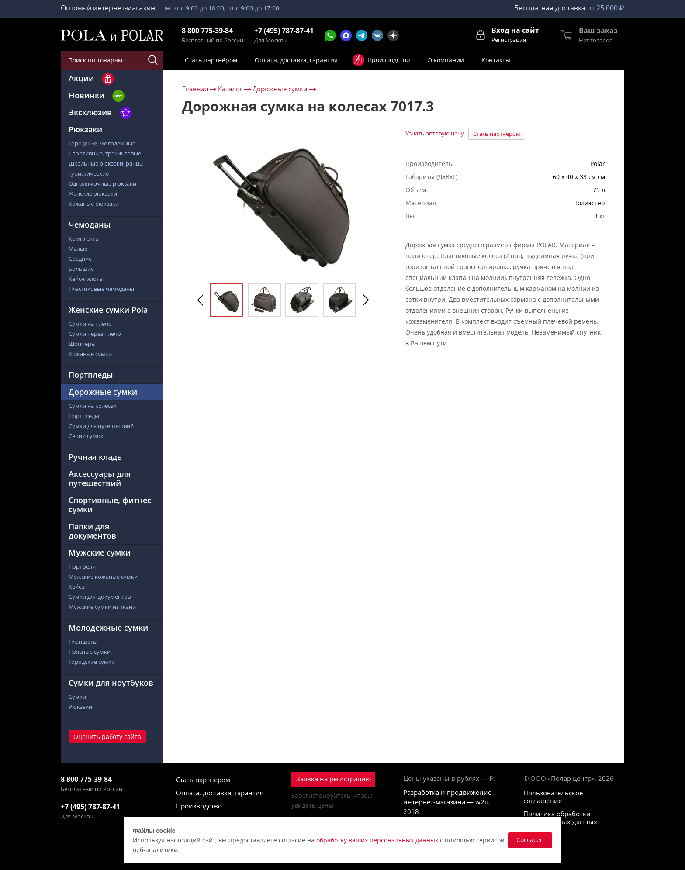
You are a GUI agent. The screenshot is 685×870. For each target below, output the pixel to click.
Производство (199, 805)
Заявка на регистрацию (333, 778)
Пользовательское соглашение (553, 796)
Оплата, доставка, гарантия (219, 792)
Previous (200, 300)
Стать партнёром (496, 134)
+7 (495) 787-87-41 (284, 31)
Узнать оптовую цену (434, 133)
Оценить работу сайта (107, 736)
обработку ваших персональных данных (377, 840)
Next (365, 300)
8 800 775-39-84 (207, 31)
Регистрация (508, 40)
